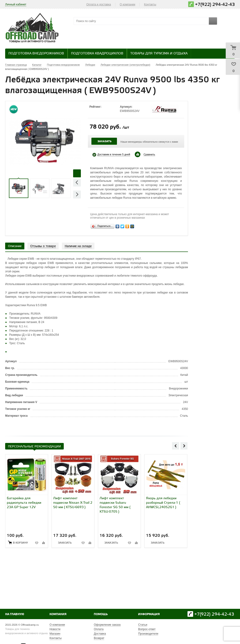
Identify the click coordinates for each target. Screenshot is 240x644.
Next (77, 194)
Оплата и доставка (98, 4)
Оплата (98, 629)
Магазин (54, 633)
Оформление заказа (107, 624)
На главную (14, 614)
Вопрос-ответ (146, 629)
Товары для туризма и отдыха (159, 54)
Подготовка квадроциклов (97, 54)
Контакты (150, 4)
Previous (77, 182)
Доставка (100, 633)
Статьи (142, 624)
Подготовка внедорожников (36, 54)
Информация (149, 614)
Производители (148, 633)
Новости (54, 629)
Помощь (101, 614)
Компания (58, 614)
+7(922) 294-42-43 (215, 4)
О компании (127, 4)
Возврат (99, 638)
